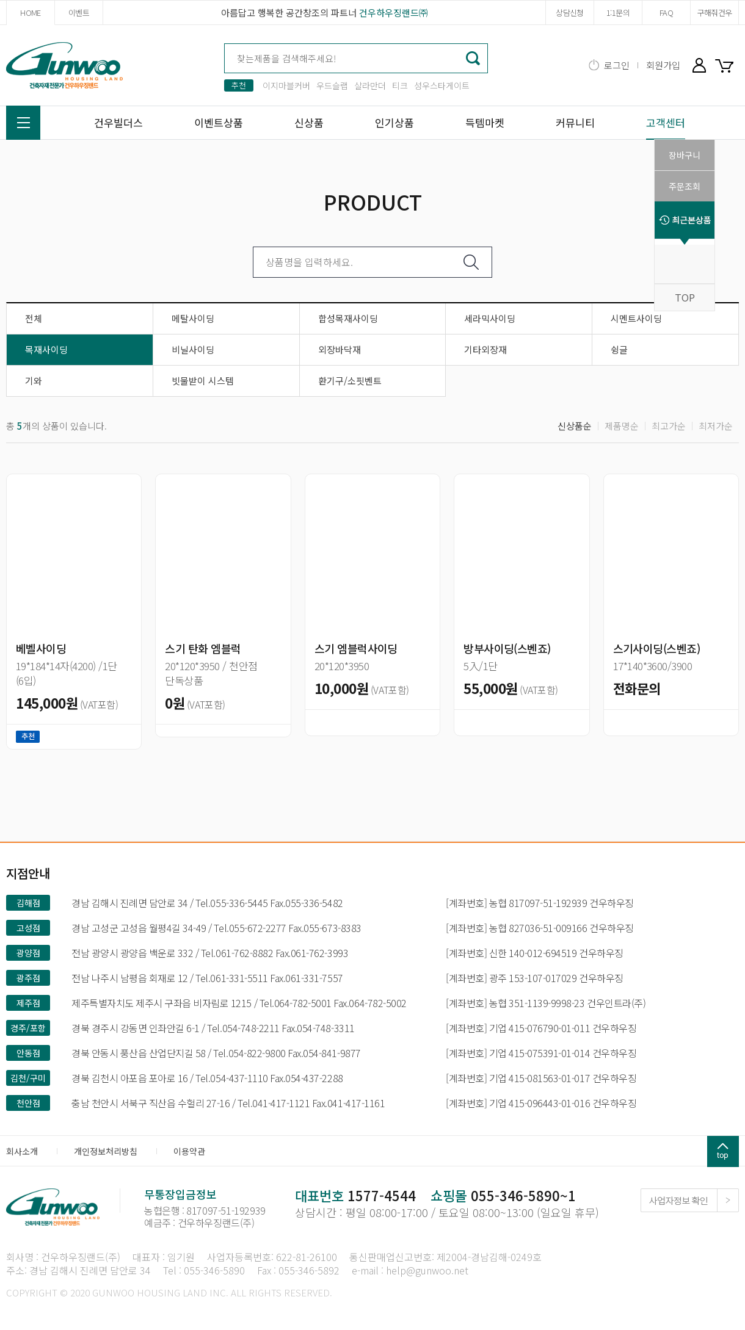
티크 (400, 85)
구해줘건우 (714, 12)
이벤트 (78, 12)
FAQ (666, 12)
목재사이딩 (46, 349)
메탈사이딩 (193, 318)
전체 (33, 318)
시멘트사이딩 (636, 318)
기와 (33, 380)
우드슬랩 (332, 85)
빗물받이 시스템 (203, 380)
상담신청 (569, 12)
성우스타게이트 (442, 85)
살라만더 (370, 85)
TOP (685, 297)
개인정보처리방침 (105, 1151)
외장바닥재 (339, 349)
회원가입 (663, 65)
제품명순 (622, 425)
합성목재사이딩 (348, 318)
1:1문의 (618, 12)
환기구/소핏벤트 (350, 380)
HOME (30, 12)
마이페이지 (699, 65)
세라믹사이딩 (489, 318)
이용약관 (189, 1151)
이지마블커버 (286, 85)
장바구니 (726, 65)
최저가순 (716, 425)
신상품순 (575, 425)
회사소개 (22, 1151)
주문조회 (684, 186)
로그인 (617, 65)
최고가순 (669, 425)
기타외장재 (485, 349)
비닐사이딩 (193, 349)
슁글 (619, 349)
